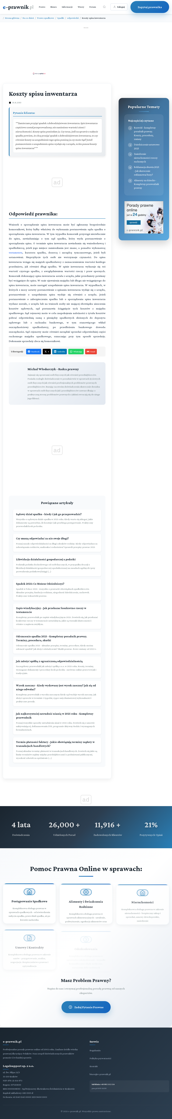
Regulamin (95, 1050)
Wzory (81, 7)
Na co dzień (28, 18)
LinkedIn (59, 351)
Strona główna (12, 18)
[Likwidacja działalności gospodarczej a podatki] (57, 565)
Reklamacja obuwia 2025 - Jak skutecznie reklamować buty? (146, 171)
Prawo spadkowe (45, 18)
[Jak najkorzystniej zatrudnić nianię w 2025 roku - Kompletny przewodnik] (57, 721)
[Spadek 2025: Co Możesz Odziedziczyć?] (57, 590)
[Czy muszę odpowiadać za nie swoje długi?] (57, 543)
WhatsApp (76, 351)
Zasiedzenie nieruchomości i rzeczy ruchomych (146, 157)
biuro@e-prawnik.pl (100, 1074)
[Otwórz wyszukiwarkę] (104, 7)
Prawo (42, 7)
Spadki (60, 18)
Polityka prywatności (100, 1058)
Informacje (67, 7)
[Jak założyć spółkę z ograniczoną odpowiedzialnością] (57, 667)
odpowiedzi (73, 18)
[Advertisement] (86, 50)
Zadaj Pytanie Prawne (86, 1007)
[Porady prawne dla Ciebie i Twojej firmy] (143, 233)
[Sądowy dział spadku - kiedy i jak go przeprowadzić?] (57, 520)
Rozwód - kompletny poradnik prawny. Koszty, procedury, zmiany (145, 133)
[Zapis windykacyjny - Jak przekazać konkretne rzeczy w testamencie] (57, 616)
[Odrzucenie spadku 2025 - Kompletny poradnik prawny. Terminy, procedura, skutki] (57, 643)
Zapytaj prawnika (150, 7)
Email (91, 351)
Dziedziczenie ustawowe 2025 (146, 146)
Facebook (34, 351)
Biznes (53, 7)
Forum (92, 7)
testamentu (15, 252)
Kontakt (94, 1066)
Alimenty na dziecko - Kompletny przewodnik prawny (146, 184)
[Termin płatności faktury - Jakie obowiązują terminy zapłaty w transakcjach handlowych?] (57, 750)
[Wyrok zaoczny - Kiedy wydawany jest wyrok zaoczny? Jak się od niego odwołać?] (57, 693)
